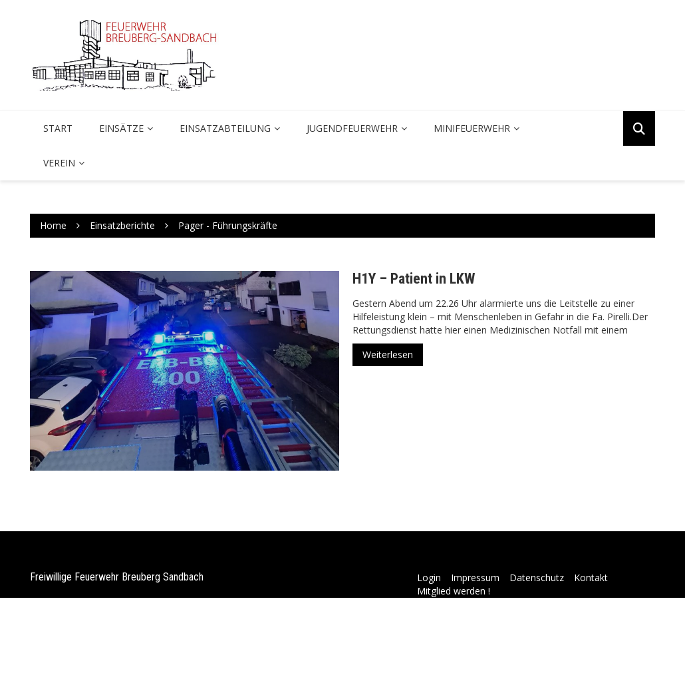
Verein (59, 162)
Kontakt (591, 577)
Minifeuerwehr (472, 128)
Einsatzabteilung (225, 128)
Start (57, 128)
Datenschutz (536, 577)
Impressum (475, 577)
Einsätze (121, 128)
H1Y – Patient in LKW (413, 278)
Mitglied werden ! (453, 590)
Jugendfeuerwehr (352, 128)
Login (429, 577)
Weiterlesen (387, 354)
